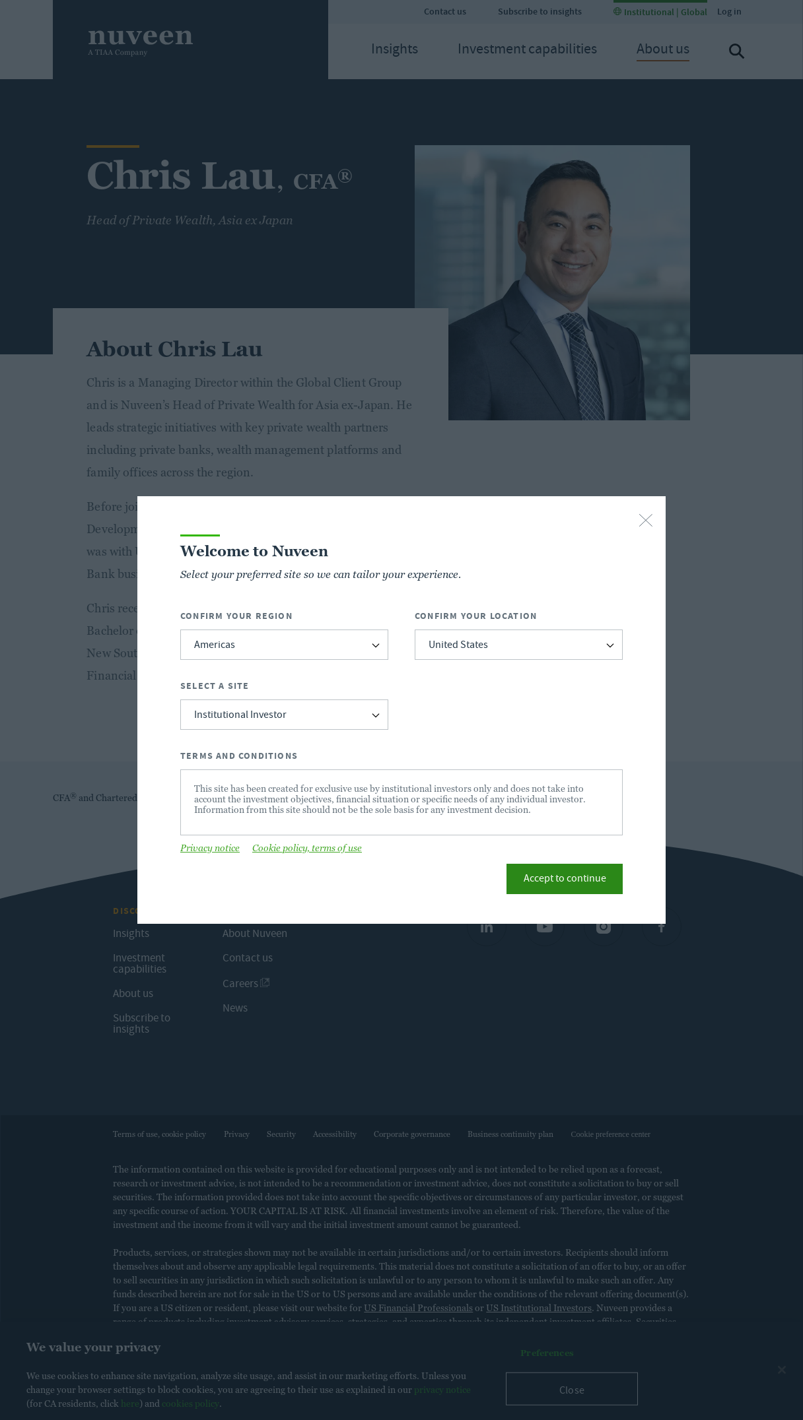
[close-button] (645, 521)
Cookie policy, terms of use (307, 848)
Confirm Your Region (236, 616)
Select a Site (215, 686)
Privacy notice (210, 848)
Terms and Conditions (239, 756)
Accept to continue (565, 880)
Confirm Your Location (476, 616)
